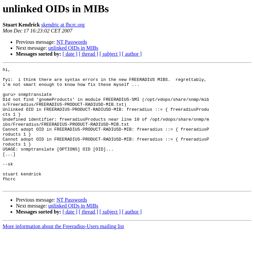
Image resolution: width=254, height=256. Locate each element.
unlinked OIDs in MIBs (73, 48)
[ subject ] (110, 54)
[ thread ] (88, 54)
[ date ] (70, 54)
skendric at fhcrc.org (63, 25)
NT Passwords (72, 42)
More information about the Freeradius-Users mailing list (63, 250)
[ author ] (132, 54)
